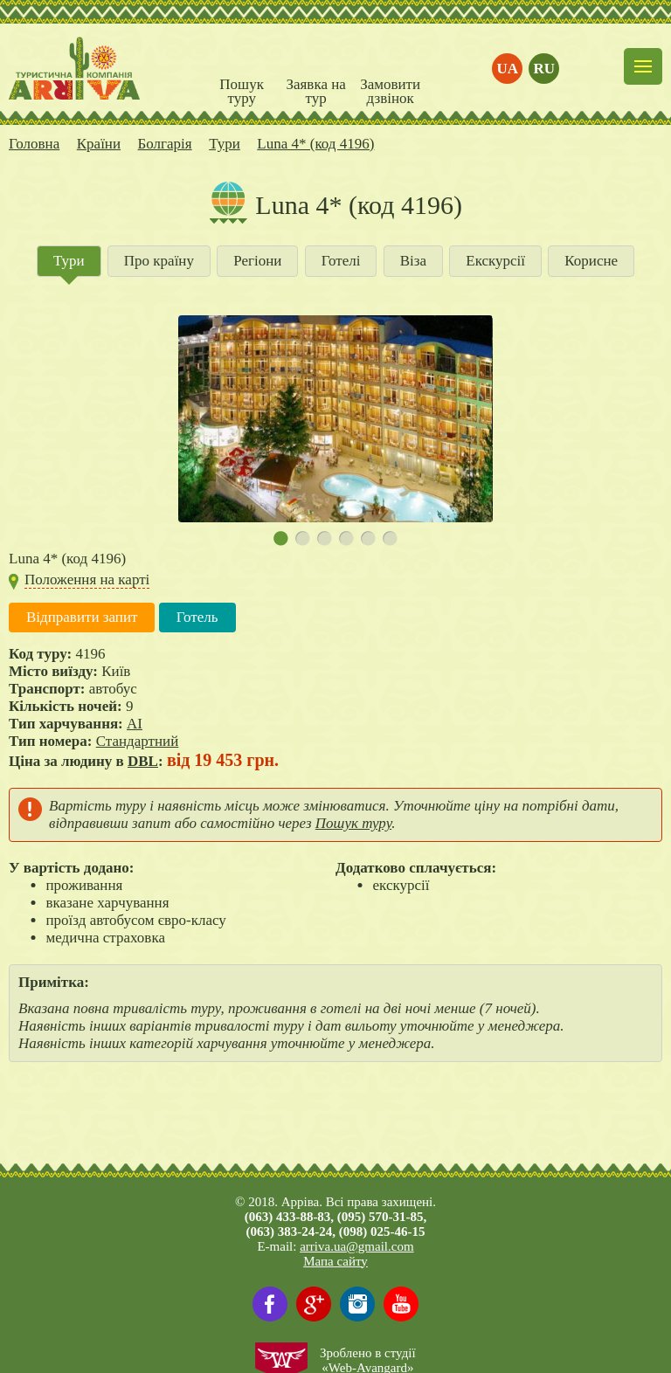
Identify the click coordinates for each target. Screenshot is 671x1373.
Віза (413, 260)
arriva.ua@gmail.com (356, 1246)
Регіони (257, 260)
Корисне (591, 260)
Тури (69, 260)
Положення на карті (86, 579)
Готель (197, 617)
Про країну (159, 260)
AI (134, 723)
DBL (143, 761)
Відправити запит (81, 617)
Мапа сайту (335, 1261)
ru (545, 68)
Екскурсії (495, 260)
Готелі (341, 260)
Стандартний (137, 741)
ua (508, 68)
